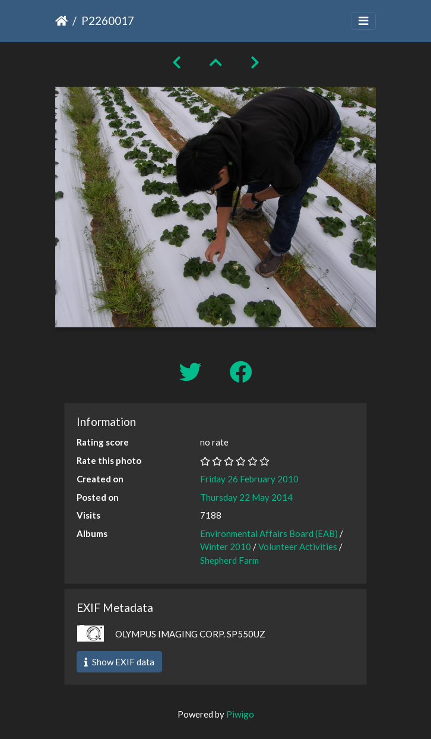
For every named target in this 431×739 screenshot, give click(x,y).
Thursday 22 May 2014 (246, 497)
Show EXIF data (119, 661)
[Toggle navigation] (363, 21)
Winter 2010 (225, 546)
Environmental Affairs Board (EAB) (269, 533)
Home (61, 20)
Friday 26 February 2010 (249, 478)
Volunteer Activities (297, 546)
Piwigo (240, 714)
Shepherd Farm (229, 560)
